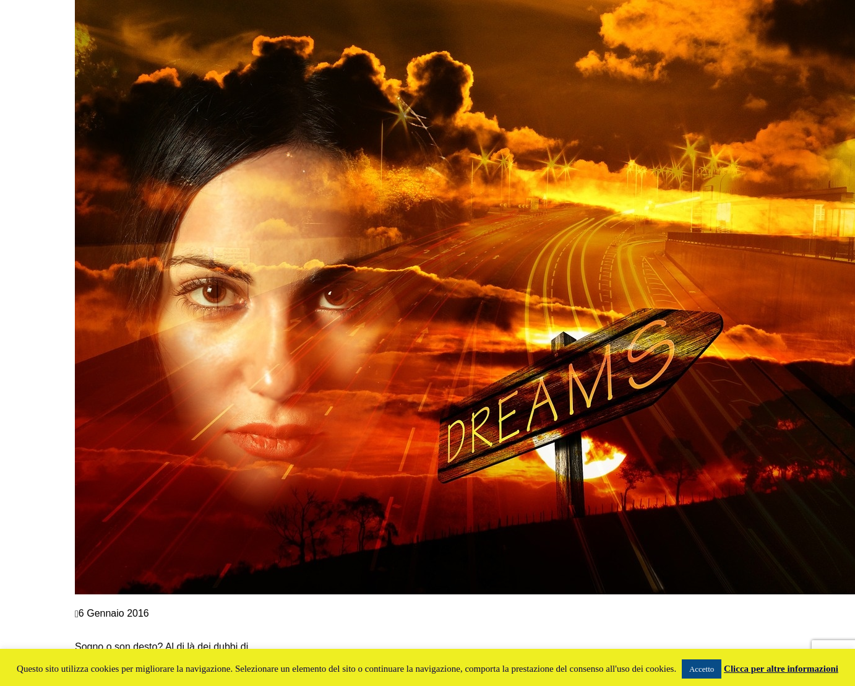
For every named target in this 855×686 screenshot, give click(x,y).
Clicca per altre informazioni (781, 669)
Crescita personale (116, 602)
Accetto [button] (701, 669)
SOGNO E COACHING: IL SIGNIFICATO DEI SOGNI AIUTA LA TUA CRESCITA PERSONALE (184, 630)
